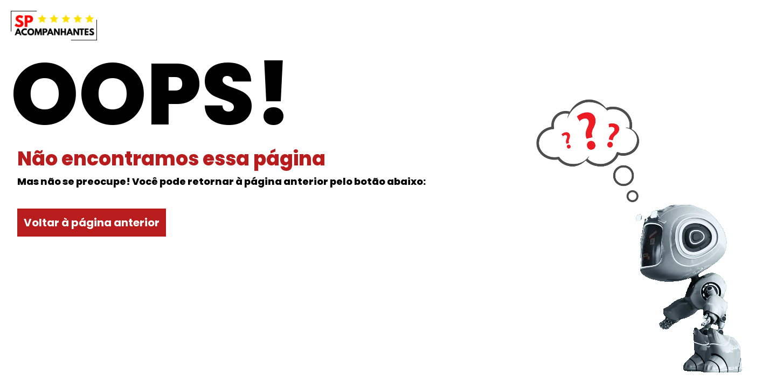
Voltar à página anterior (92, 222)
